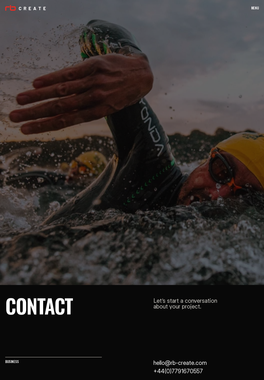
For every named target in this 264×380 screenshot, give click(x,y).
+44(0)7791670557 (178, 371)
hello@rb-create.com (180, 362)
